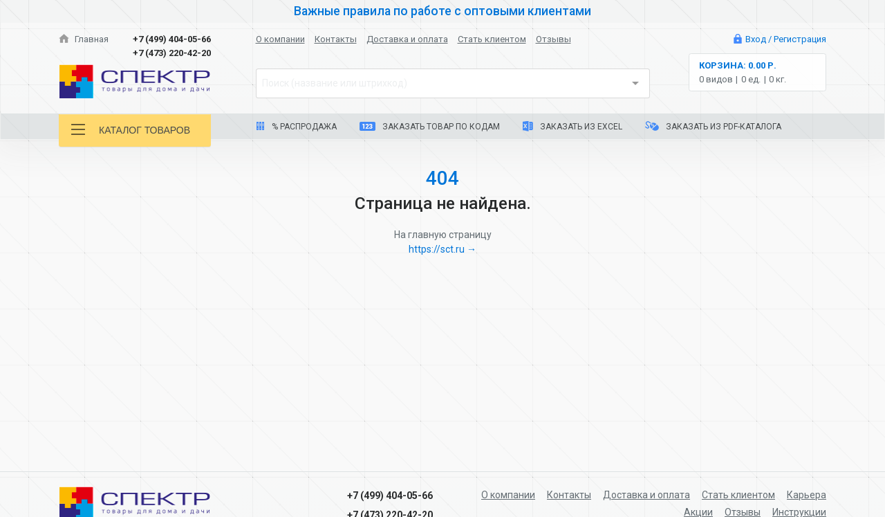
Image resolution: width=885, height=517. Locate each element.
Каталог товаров (130, 130)
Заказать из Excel (572, 126)
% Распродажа (296, 126)
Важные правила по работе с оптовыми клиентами (442, 11)
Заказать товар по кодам (430, 126)
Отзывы (553, 39)
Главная (84, 39)
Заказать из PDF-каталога (713, 126)
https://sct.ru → (442, 249)
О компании (280, 39)
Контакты (336, 39)
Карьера (806, 494)
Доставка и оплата (407, 39)
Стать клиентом (492, 39)
